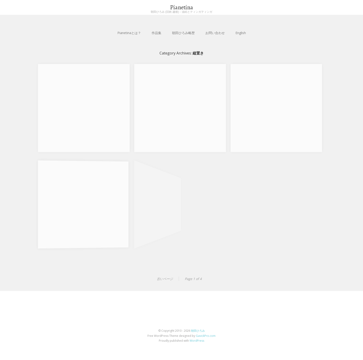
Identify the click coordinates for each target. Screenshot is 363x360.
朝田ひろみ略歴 (183, 33)
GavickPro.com (206, 336)
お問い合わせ (215, 33)
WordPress (197, 341)
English (240, 33)
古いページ (165, 279)
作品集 (156, 33)
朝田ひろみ (198, 331)
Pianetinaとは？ (129, 33)
